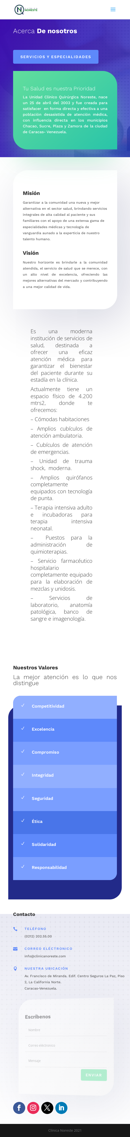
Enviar (88, 1076)
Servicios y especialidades (55, 56)
